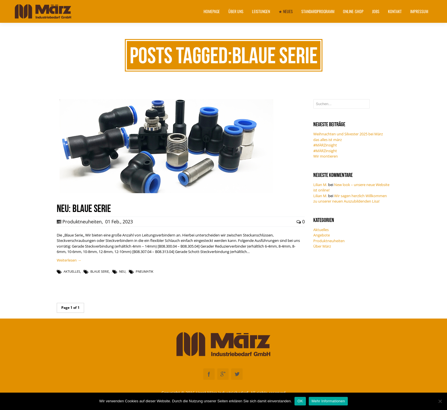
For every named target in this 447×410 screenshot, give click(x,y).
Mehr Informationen (328, 401)
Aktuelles (72, 271)
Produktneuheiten (82, 222)
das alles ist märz (327, 139)
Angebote (321, 235)
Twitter (237, 374)
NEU (122, 271)
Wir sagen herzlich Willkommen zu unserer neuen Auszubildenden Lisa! (350, 198)
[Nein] (440, 401)
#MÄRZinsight (325, 145)
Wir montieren (325, 156)
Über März (322, 246)
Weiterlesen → (69, 260)
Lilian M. (320, 184)
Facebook (209, 374)
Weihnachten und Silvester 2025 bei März (348, 133)
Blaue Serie (99, 271)
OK (300, 401)
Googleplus (223, 374)
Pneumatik (144, 271)
